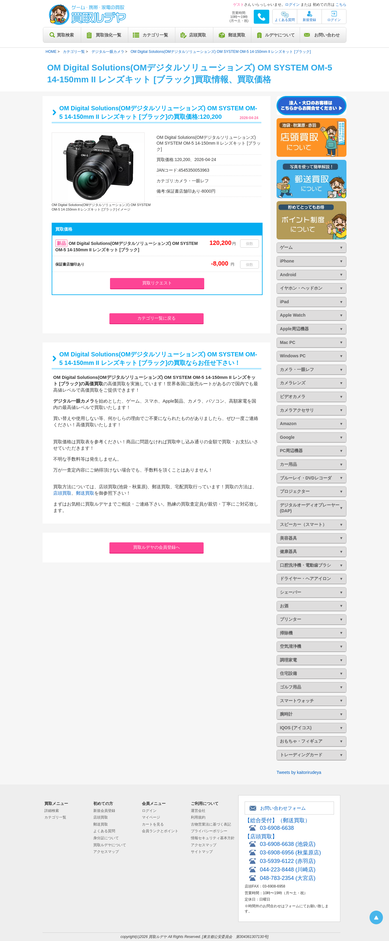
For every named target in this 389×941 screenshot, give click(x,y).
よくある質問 (285, 20)
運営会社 (198, 811)
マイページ (151, 817)
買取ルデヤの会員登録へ (156, 547)
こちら (341, 4)
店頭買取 (197, 35)
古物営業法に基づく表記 (211, 824)
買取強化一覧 (108, 35)
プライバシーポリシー (209, 831)
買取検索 (65, 35)
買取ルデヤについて (109, 845)
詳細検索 (51, 811)
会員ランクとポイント (160, 831)
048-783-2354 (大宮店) (287, 878)
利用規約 (198, 817)
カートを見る (153, 824)
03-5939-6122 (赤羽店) (287, 861)
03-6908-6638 (277, 828)
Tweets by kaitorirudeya (299, 772)
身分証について (106, 838)
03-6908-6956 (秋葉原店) (290, 853)
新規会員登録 (104, 811)
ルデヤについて (280, 35)
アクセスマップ (106, 852)
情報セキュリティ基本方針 (213, 838)
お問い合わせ (327, 35)
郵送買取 (236, 35)
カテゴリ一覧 (155, 35)
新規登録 (309, 20)
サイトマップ (202, 852)
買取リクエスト (157, 282)
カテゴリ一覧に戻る (156, 318)
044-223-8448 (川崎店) (287, 870)
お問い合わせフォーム (283, 808)
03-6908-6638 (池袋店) (287, 844)
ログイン (292, 4)
